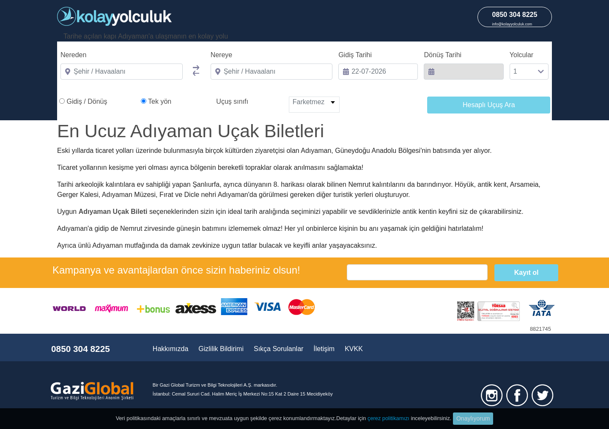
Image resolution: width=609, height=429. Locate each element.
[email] (417, 272)
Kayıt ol (526, 272)
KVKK (354, 348)
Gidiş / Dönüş (86, 101)
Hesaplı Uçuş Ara (489, 104)
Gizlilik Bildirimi (221, 348)
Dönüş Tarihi (442, 54)
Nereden (73, 54)
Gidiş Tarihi (355, 54)
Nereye (222, 54)
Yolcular (521, 54)
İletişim (324, 348)
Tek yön (159, 101)
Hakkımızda (170, 348)
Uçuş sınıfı (232, 101)
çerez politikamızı (388, 418)
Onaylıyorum (473, 418)
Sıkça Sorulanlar (278, 348)
